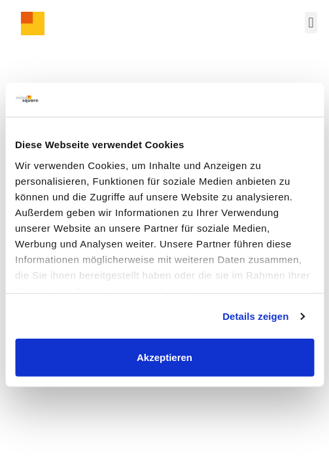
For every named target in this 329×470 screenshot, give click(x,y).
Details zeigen (255, 316)
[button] (311, 22)
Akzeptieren (164, 357)
